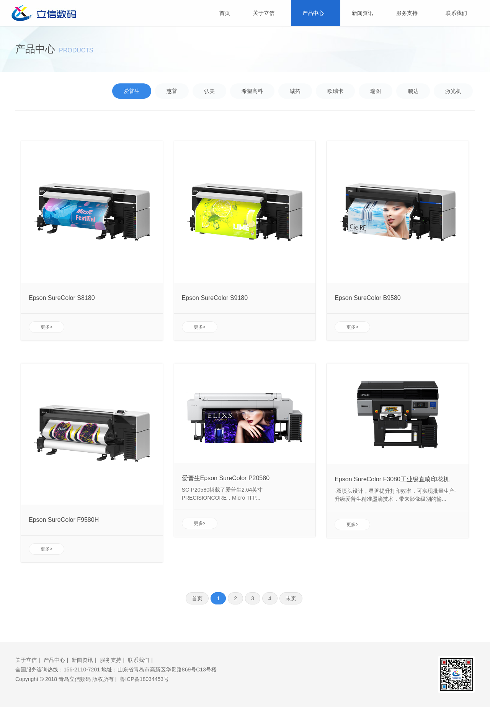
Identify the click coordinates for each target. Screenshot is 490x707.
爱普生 (132, 91)
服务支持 (409, 13)
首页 (224, 13)
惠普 (172, 91)
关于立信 (266, 13)
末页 (291, 598)
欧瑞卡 (335, 91)
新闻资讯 (362, 13)
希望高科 (252, 91)
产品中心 (315, 13)
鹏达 (413, 91)
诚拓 (295, 91)
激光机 (453, 91)
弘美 (209, 91)
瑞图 (375, 91)
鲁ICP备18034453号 (144, 679)
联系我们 (456, 13)
